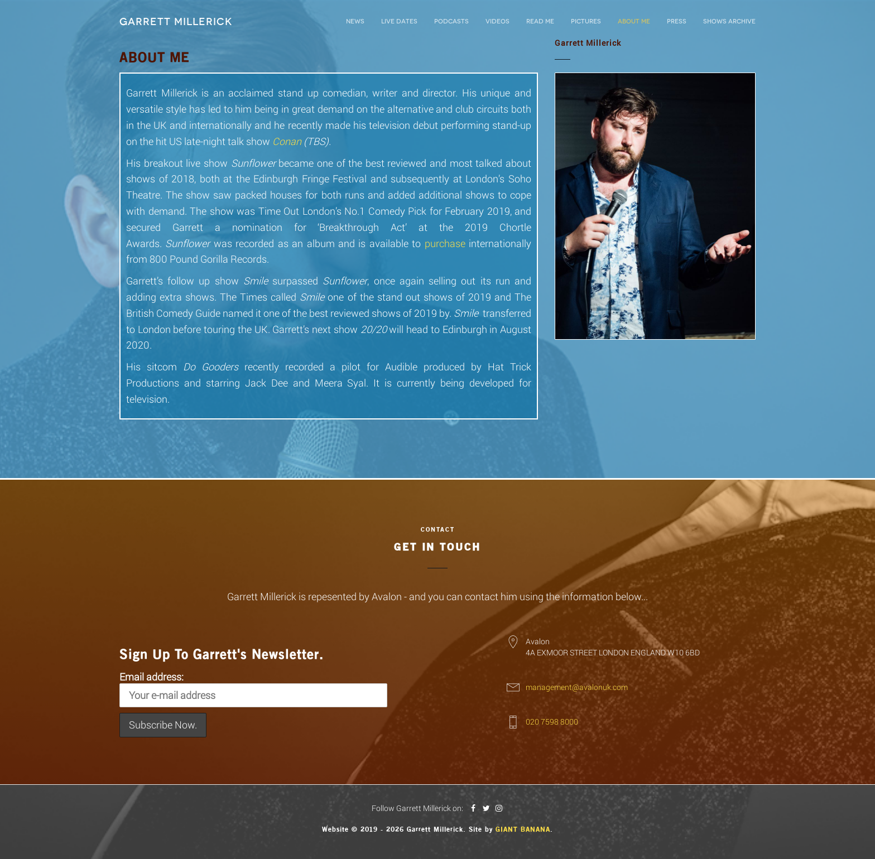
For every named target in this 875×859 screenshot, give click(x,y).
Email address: (253, 689)
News (355, 21)
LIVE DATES (399, 21)
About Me (634, 21)
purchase (445, 243)
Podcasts (451, 21)
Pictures (586, 21)
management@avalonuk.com (577, 687)
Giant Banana (523, 829)
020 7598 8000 (552, 721)
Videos (497, 21)
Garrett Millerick (176, 22)
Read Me (540, 21)
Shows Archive (729, 21)
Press (676, 21)
